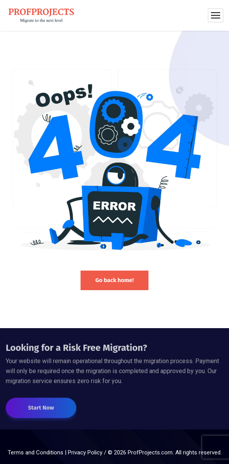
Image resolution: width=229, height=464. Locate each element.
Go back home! (114, 280)
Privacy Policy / (88, 452)
